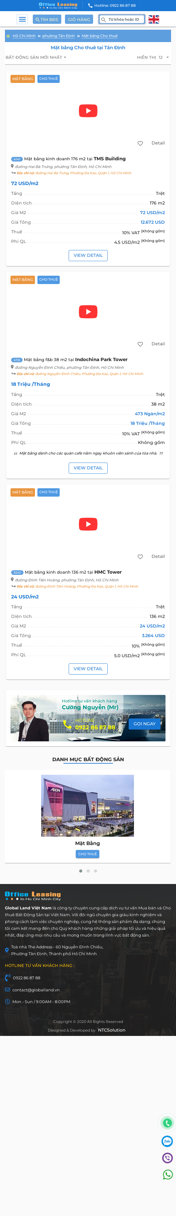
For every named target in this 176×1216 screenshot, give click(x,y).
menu (22, 19)
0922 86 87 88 (26, 977)
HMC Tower (108, 572)
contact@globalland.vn (36, 989)
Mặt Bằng (87, 843)
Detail (158, 143)
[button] (80, 871)
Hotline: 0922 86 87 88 (115, 5)
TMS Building (110, 159)
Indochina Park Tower (101, 359)
